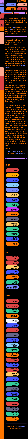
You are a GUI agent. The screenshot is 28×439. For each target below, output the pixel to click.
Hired (15, 336)
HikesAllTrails (14, 282)
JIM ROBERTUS (22, 427)
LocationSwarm (14, 277)
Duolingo (14, 205)
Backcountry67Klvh (13, 408)
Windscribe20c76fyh (14, 394)
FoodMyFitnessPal (13, 272)
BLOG (24, 5)
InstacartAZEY (14, 418)
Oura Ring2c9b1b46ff (14, 389)
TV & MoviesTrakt (14, 257)
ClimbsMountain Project (12, 287)
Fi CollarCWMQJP (14, 374)
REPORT (3, 42)
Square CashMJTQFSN (14, 350)
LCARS (3, 2)
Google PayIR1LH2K (14, 359)
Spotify (15, 229)
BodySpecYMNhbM (14, 310)
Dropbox (14, 326)
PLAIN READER (2, 44)
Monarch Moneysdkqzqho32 (13, 355)
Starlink (14, 321)
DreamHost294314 (14, 340)
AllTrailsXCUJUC (14, 399)
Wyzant (15, 244)
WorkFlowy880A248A (14, 345)
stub (13, 27)
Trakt (15, 331)
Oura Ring (14, 220)
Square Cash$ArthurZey (14, 234)
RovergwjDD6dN (14, 384)
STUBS (13, 5)
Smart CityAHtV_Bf (14, 413)
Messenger (14, 210)
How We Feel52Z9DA (14, 224)
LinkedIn (14, 180)
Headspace (14, 215)
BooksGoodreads (14, 267)
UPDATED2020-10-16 (2, 25)
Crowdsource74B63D (13, 369)
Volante (14, 404)
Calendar (14, 175)
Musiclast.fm (15, 262)
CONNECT (23, 9)
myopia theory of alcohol (14, 151)
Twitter (14, 185)
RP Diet (15, 301)
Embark (15, 380)
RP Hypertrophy (12, 306)
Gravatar (14, 200)
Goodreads (14, 195)
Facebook (14, 190)
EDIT (3, 27)
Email (15, 171)
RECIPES (13, 9)
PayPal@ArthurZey (14, 239)
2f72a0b (2, 4)
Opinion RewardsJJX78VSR (12, 364)
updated (10, 29)
